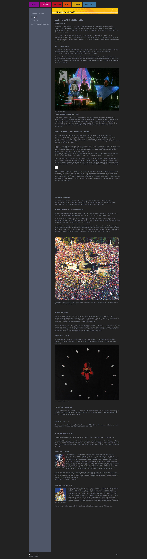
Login (117, 554)
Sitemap (39, 555)
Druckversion (33, 555)
